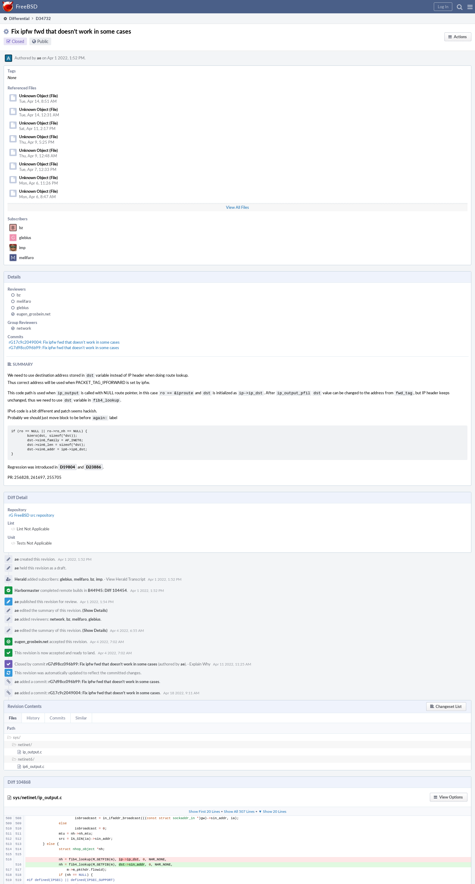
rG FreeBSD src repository (31, 512)
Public (42, 41)
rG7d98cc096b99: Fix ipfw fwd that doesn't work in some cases (64, 347)
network (24, 328)
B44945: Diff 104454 (107, 588)
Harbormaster (27, 588)
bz (21, 227)
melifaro (26, 257)
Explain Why (200, 661)
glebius (25, 237)
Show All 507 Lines (239, 808)
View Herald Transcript (125, 576)
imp (22, 247)
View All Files (237, 207)
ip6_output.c (33, 764)
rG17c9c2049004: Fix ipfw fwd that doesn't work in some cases (64, 342)
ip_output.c (32, 749)
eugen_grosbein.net (34, 314)
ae (39, 58)
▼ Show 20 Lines (272, 808)
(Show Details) (95, 608)
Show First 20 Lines (204, 808)
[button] (470, 6)
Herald (20, 576)
